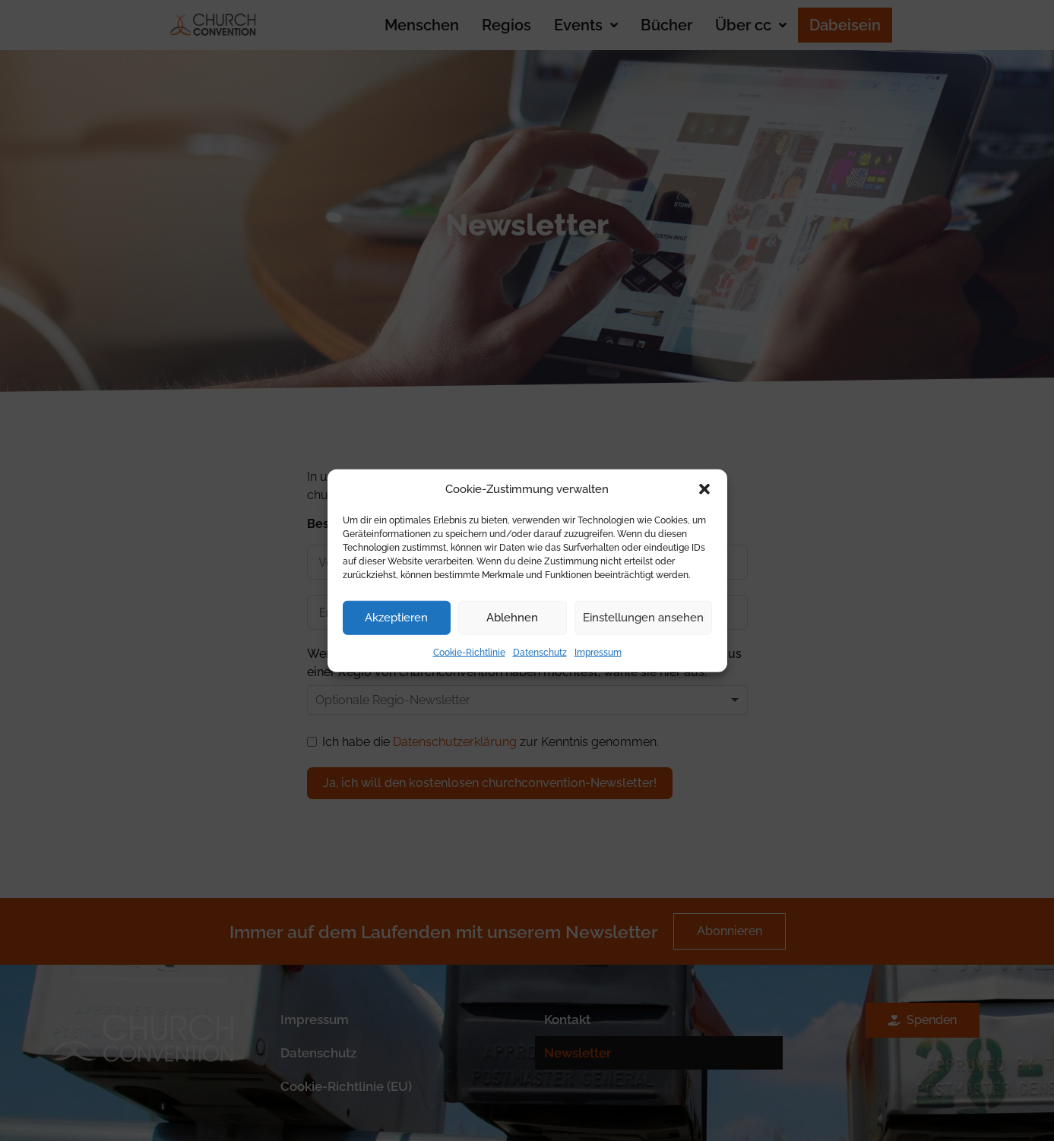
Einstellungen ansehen (643, 617)
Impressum (598, 651)
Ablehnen (512, 617)
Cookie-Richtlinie (469, 651)
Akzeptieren (396, 617)
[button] (704, 489)
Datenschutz (540, 651)
